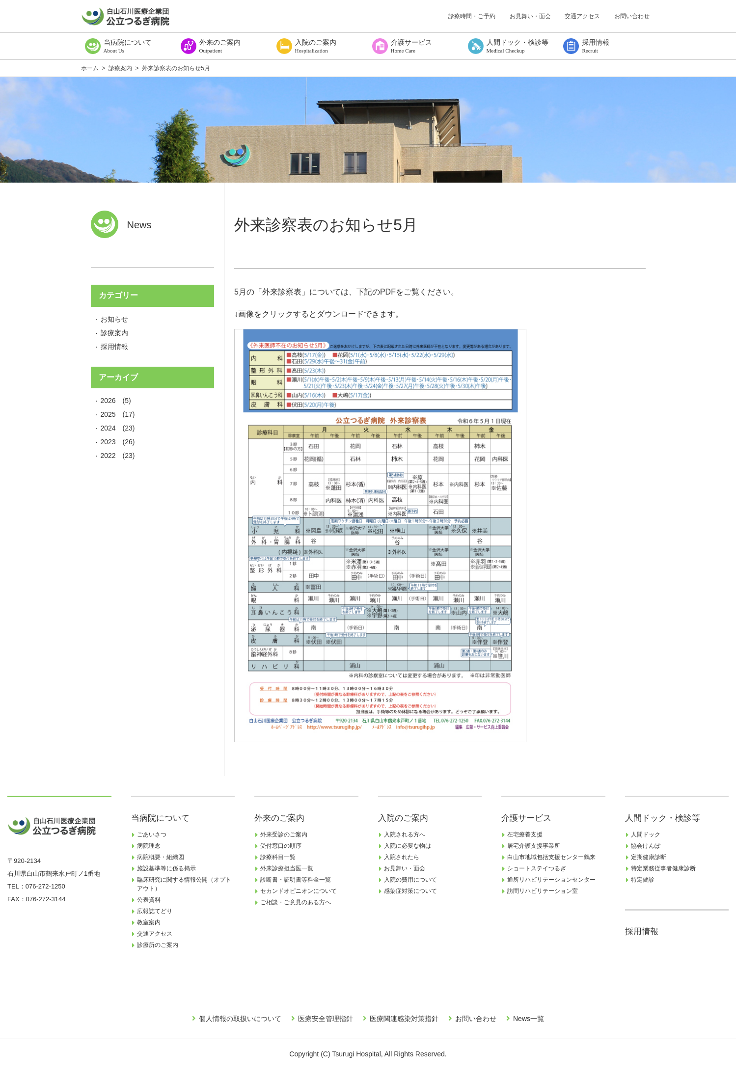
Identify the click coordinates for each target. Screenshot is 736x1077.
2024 (108, 428)
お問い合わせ (632, 16)
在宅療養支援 (525, 834)
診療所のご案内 (157, 945)
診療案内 (114, 333)
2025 (108, 414)
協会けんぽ (645, 845)
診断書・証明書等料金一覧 (295, 879)
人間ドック (645, 834)
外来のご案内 (279, 818)
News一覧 (528, 1019)
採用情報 (114, 346)
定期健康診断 (648, 857)
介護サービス (526, 818)
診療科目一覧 (278, 857)
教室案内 (149, 922)
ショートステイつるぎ (536, 868)
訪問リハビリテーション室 (542, 891)
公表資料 (149, 899)
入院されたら (401, 857)
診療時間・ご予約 (471, 16)
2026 (108, 400)
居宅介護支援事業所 (533, 845)
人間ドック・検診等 (662, 818)
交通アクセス (582, 16)
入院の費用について (410, 879)
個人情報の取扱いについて (240, 1019)
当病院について (160, 818)
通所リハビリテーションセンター (551, 879)
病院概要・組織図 (160, 857)
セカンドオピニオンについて (298, 891)
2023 (108, 442)
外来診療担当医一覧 (286, 868)
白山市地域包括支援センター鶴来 (551, 857)
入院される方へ (404, 834)
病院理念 (149, 845)
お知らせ (114, 319)
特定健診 (642, 879)
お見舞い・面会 (530, 16)
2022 (108, 455)
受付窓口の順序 (280, 845)
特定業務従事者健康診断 (663, 868)
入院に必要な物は (407, 845)
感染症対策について (410, 891)
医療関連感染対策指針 (404, 1019)
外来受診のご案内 (283, 834)
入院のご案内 (403, 818)
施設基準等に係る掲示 (166, 868)
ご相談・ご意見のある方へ (295, 902)
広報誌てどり (154, 911)
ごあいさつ (151, 834)
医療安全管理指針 (325, 1019)
